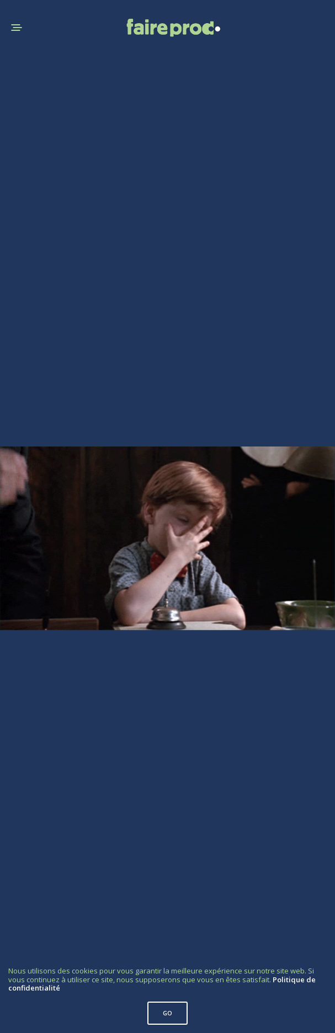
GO (167, 1013)
